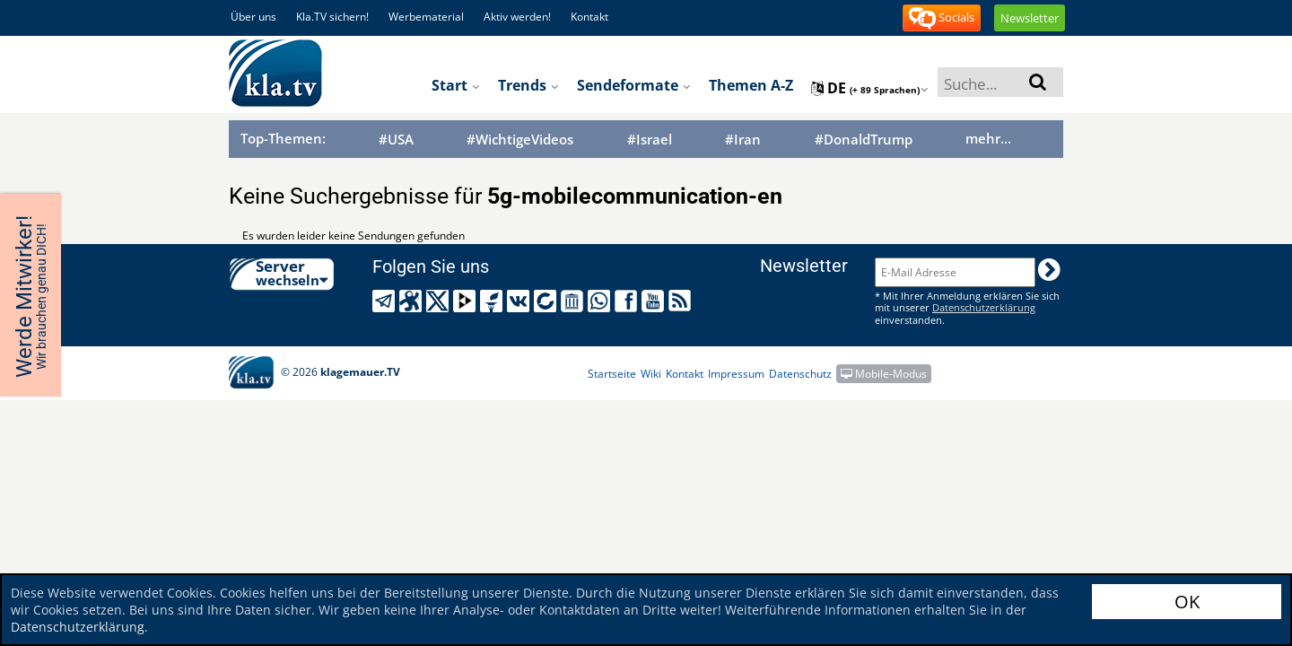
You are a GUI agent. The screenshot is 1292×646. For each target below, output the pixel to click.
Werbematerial (426, 16)
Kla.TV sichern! (332, 16)
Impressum (736, 373)
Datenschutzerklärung (77, 626)
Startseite (612, 373)
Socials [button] (941, 18)
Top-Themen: (283, 138)
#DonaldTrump (863, 139)
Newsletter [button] (1029, 18)
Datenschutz (800, 373)
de (870, 88)
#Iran (743, 139)
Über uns (253, 16)
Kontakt (589, 16)
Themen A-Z (751, 85)
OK (1187, 601)
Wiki (651, 373)
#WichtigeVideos (520, 139)
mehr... (988, 138)
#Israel (649, 139)
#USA (396, 139)
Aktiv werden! (517, 16)
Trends (528, 85)
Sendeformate (634, 85)
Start (456, 85)
